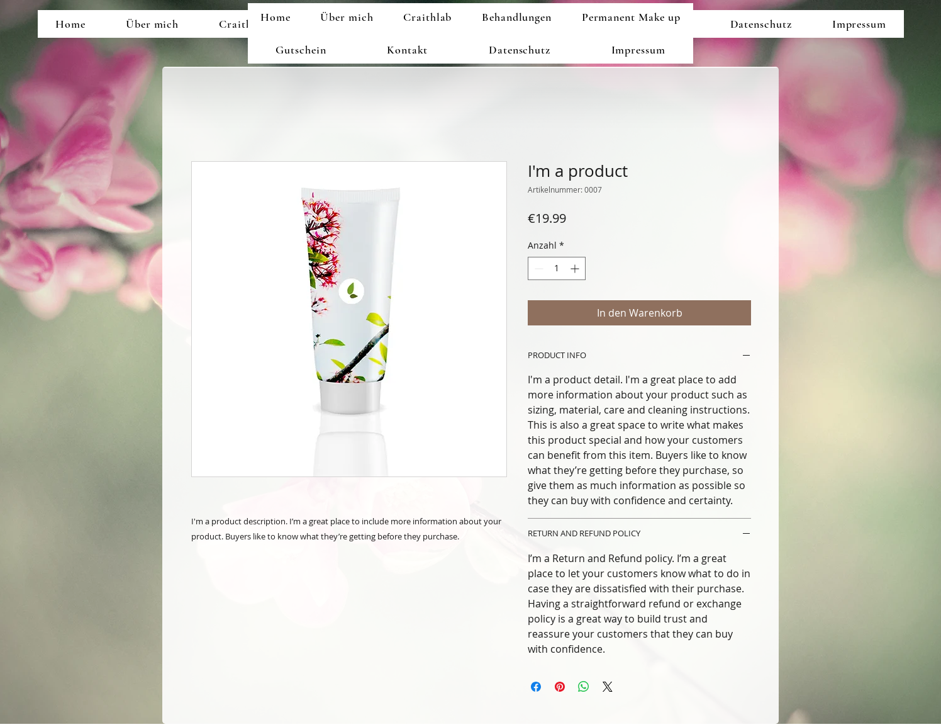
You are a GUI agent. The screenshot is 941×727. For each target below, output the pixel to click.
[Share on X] (607, 686)
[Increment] (576, 268)
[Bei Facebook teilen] (535, 686)
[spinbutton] (556, 268)
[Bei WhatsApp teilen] (583, 686)
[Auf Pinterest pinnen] (559, 686)
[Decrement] (537, 268)
